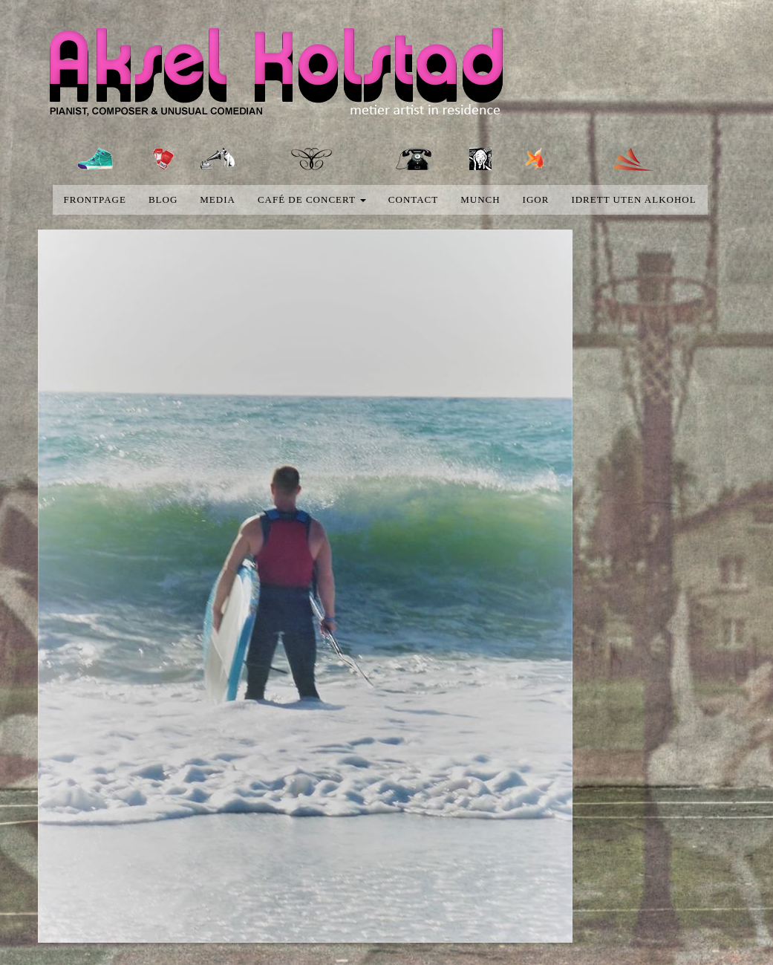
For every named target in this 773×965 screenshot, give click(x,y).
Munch (480, 199)
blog (163, 199)
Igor (536, 199)
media (217, 199)
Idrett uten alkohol (633, 199)
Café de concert (312, 199)
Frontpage (95, 199)
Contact (413, 199)
